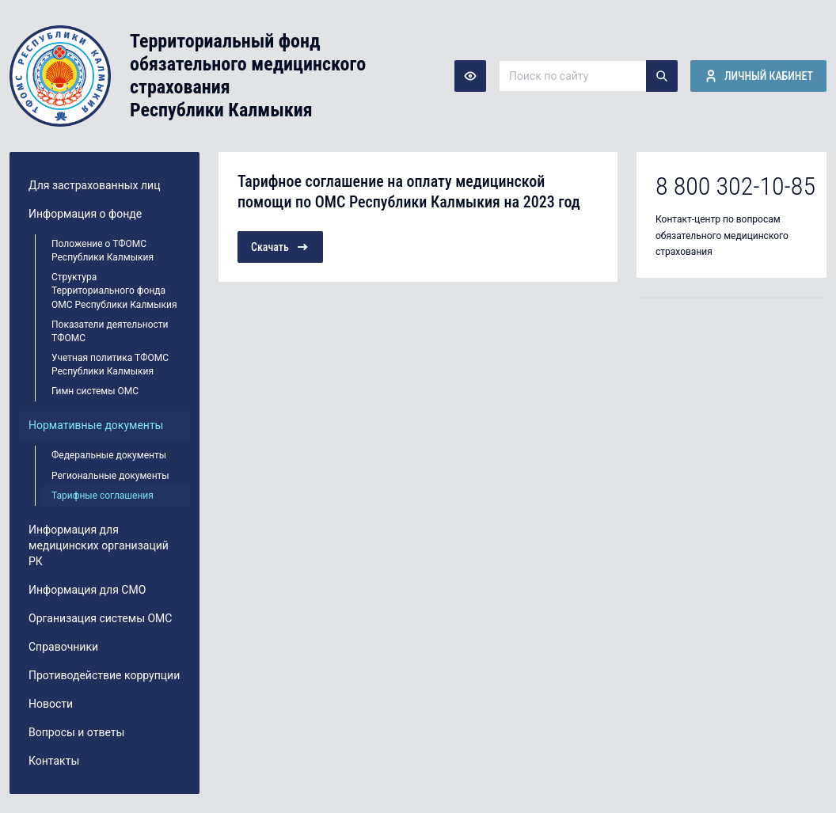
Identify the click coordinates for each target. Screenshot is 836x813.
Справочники (63, 646)
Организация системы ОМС (100, 618)
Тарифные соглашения (102, 495)
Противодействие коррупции (104, 675)
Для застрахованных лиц (94, 185)
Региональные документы (110, 475)
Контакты (53, 760)
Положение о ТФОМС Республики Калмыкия (102, 250)
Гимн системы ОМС (95, 391)
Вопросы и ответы (76, 732)
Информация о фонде (85, 213)
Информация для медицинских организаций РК (98, 545)
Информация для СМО (87, 589)
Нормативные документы (96, 425)
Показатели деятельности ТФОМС (110, 331)
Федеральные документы (108, 455)
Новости (50, 703)
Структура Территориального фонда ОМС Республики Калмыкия (114, 291)
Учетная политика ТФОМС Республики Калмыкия (110, 364)
